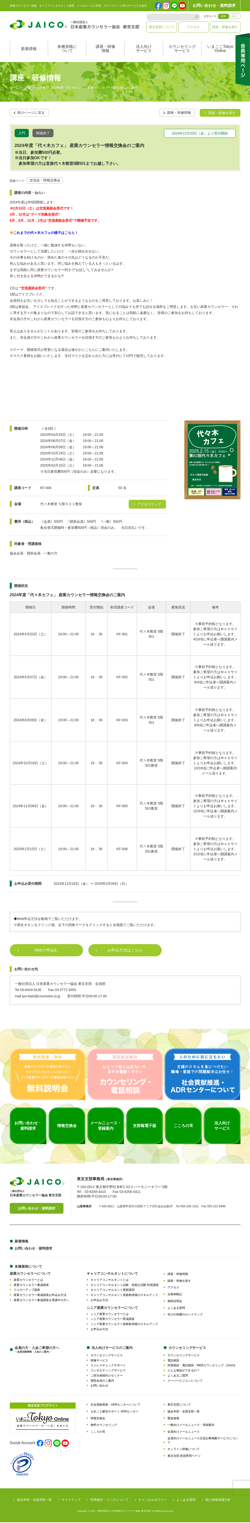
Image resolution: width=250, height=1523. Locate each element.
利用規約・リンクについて (109, 1500)
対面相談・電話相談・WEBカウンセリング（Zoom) (201, 1366)
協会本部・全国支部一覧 (183, 1412)
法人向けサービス (144, 49)
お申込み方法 (99, 1301)
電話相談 (173, 1361)
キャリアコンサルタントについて (112, 1274)
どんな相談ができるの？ (183, 1371)
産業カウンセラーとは (28, 1280)
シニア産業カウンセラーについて (112, 1308)
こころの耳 (98, 1432)
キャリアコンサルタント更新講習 (113, 1291)
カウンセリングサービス (182, 49)
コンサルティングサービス (108, 1371)
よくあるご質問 (177, 1376)
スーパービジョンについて (185, 1381)
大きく (235, 16)
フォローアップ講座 (27, 1291)
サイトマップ (71, 1500)
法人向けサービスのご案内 (112, 1348)
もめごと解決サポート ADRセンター (115, 1412)
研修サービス (99, 1361)
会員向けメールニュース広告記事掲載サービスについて (202, 1441)
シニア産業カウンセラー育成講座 (113, 1320)
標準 (223, 16)
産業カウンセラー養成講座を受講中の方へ (41, 1301)
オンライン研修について (183, 1450)
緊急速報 (173, 1419)
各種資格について (67, 49)
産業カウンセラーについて (30, 1274)
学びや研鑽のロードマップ (185, 1315)
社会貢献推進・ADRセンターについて (116, 1405)
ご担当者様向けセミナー (107, 1376)
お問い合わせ (99, 1386)
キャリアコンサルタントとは (110, 1280)
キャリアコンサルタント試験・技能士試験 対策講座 (125, 1285)
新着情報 (29, 50)
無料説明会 (174, 1302)
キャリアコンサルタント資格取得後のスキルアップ (124, 1295)
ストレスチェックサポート (108, 1366)
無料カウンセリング (104, 1426)
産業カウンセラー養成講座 (31, 1285)
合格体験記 (174, 1295)
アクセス (193, 27)
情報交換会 (98, 1419)
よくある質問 (176, 1308)
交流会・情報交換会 (45, 181)
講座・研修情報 (105, 49)
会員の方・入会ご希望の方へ (37, 1350)
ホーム (14, 88)
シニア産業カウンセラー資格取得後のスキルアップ (124, 1324)
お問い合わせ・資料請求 (214, 5)
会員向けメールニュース (183, 1432)
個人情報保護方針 (218, 1500)
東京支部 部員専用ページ (183, 1456)
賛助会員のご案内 (102, 1381)
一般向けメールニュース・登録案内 (190, 1426)
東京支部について (161, 27)
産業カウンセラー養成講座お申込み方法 (40, 1295)
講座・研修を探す (225, 27)
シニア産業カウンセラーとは (110, 1314)
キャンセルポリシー (152, 1500)
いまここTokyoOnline (220, 49)
